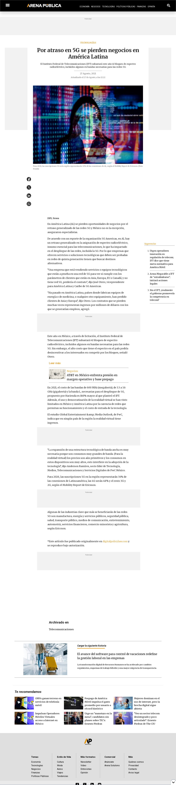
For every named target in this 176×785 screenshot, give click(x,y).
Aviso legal (133, 772)
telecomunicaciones (61, 629)
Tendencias (62, 776)
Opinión (151, 6)
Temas (34, 757)
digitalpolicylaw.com (115, 541)
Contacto (132, 769)
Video (83, 765)
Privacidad (133, 765)
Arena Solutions (112, 765)
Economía (85, 6)
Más (130, 757)
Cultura (60, 762)
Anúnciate (109, 762)
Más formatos (88, 757)
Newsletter (86, 762)
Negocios (95, 6)
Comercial (110, 757)
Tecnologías (108, 6)
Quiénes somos (136, 762)
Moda (60, 765)
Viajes (60, 772)
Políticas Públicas (125, 6)
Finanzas (141, 6)
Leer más (55, 363)
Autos (60, 769)
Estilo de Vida (64, 757)
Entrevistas (86, 769)
